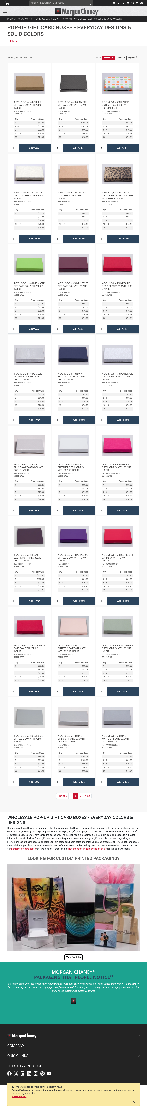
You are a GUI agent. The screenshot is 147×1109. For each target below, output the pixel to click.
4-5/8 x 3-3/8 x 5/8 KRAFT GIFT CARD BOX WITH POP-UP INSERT (73, 195)
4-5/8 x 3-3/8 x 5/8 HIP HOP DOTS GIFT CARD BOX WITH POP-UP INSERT (115, 105)
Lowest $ (121, 57)
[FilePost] (123, 3)
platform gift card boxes (23, 848)
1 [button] (71, 796)
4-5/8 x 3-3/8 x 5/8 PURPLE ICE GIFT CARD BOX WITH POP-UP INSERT (73, 558)
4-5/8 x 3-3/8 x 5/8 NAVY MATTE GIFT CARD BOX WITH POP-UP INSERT (72, 377)
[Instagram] (132, 3)
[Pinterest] (137, 3)
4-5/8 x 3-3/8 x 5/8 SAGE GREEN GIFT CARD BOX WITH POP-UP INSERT (117, 648)
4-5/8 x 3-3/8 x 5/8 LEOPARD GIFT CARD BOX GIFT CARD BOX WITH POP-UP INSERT (117, 195)
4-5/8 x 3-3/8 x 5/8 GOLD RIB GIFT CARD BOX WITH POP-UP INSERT (28, 105)
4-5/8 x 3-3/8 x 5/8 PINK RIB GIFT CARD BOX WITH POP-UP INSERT (116, 467)
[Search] (57, 3)
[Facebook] (114, 3)
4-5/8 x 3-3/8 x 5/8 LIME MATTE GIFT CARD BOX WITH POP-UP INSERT (29, 286)
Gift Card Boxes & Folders (44, 19)
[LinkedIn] (128, 3)
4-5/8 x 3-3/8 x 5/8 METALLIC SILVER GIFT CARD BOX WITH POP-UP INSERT (28, 377)
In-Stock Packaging (17, 19)
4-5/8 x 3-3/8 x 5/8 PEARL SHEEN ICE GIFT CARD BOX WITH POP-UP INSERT (71, 467)
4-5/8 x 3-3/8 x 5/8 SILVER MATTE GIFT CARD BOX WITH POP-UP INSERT (116, 739)
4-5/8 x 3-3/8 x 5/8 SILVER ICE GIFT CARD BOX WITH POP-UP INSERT (28, 739)
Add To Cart (34, 148)
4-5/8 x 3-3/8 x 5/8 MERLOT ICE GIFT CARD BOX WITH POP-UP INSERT (73, 286)
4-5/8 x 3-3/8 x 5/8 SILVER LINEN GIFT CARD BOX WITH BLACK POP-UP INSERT (72, 739)
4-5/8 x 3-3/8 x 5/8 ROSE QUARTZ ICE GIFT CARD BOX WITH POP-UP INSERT (71, 648)
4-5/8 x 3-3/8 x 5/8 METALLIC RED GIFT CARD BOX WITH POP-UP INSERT (117, 286)
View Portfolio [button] (73, 957)
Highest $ (132, 57)
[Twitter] (118, 3)
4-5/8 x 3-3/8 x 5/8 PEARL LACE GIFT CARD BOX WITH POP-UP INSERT (117, 377)
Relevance (108, 57)
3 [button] (80, 796)
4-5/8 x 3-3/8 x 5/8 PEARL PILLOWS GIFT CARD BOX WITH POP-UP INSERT (29, 467)
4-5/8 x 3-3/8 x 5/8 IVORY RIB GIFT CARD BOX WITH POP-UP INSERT (28, 195)
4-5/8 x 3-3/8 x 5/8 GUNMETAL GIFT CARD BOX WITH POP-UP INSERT (72, 105)
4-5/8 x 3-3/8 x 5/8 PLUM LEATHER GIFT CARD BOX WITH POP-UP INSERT (29, 558)
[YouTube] (141, 3)
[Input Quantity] (13, 148)
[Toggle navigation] (5, 11)
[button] (5, 11)
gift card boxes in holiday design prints (87, 848)
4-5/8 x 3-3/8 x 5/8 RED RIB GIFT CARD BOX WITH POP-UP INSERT (29, 648)
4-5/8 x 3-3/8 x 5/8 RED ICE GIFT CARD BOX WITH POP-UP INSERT (117, 558)
